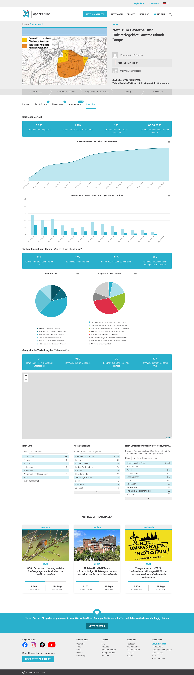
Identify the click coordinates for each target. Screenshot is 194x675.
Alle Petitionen (133, 647)
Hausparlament (109, 652)
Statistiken (91, 104)
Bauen (115, 24)
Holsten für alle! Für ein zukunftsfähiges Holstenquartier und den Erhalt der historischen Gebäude (97, 571)
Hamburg (97, 527)
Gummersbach (36, 24)
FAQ (103, 644)
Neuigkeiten (57, 103)
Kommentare (75, 103)
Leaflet (168, 438)
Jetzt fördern (97, 626)
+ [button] (26, 376)
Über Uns (144, 14)
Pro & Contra (41, 103)
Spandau (45, 527)
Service (131, 14)
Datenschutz (157, 652)
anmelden (154, 3)
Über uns (80, 644)
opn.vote (105, 655)
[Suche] (170, 14)
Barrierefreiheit (158, 658)
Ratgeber (131, 644)
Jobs (78, 647)
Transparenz (157, 647)
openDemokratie (109, 649)
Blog (78, 649)
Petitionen (117, 14)
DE (166, 3)
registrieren (139, 3)
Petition (25, 104)
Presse (79, 652)
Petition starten (95, 14)
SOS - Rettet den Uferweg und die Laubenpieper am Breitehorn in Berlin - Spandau (45, 571)
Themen (130, 652)
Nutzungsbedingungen (162, 649)
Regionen (131, 655)
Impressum (157, 655)
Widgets (105, 647)
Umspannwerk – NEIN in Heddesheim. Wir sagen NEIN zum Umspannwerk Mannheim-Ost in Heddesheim (148, 573)
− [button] (26, 380)
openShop (81, 655)
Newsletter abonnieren (38, 659)
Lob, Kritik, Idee (159, 644)
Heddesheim (148, 527)
